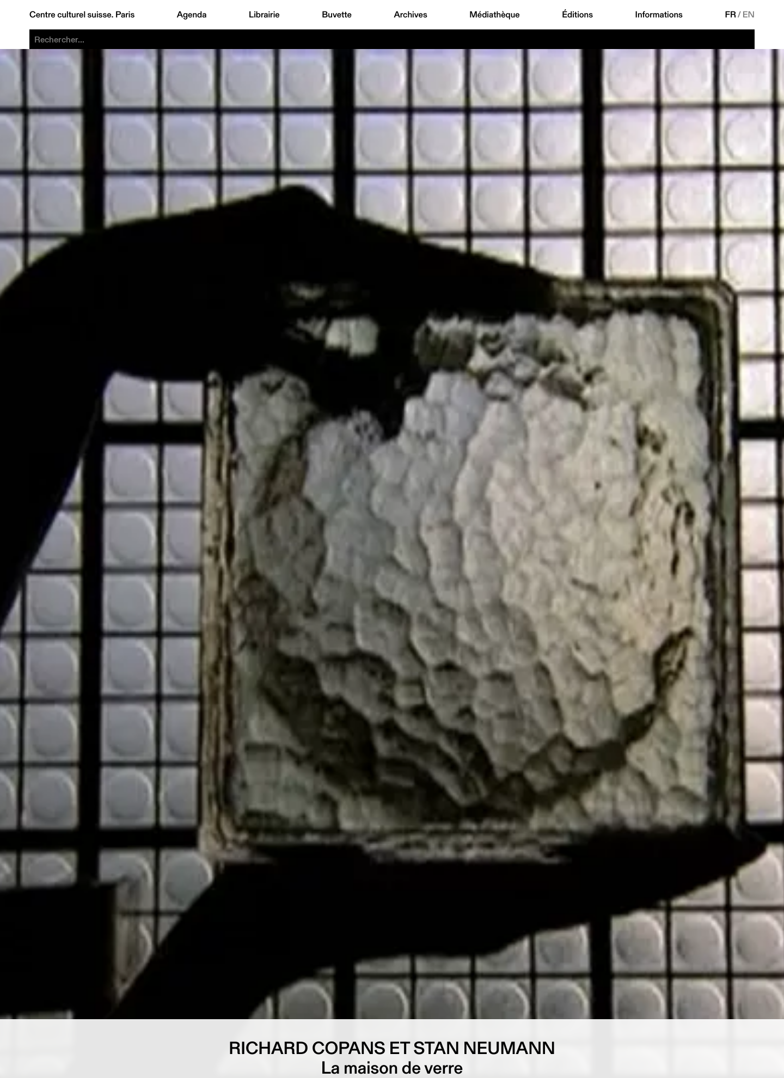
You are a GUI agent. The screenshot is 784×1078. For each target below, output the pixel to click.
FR (730, 15)
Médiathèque (494, 15)
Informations (659, 15)
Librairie (264, 15)
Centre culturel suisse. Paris (81, 15)
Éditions (577, 15)
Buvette (337, 15)
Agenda (192, 15)
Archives (410, 15)
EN (749, 15)
